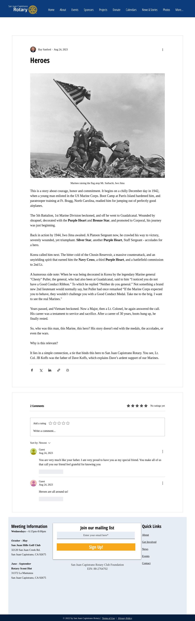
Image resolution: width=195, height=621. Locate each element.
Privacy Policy (125, 618)
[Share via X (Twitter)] (41, 370)
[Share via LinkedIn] (49, 370)
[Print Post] (67, 370)
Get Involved (149, 541)
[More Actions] (162, 451)
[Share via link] (58, 370)
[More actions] (162, 49)
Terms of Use (108, 618)
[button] (116, 10)
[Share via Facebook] (32, 370)
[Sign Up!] (96, 547)
